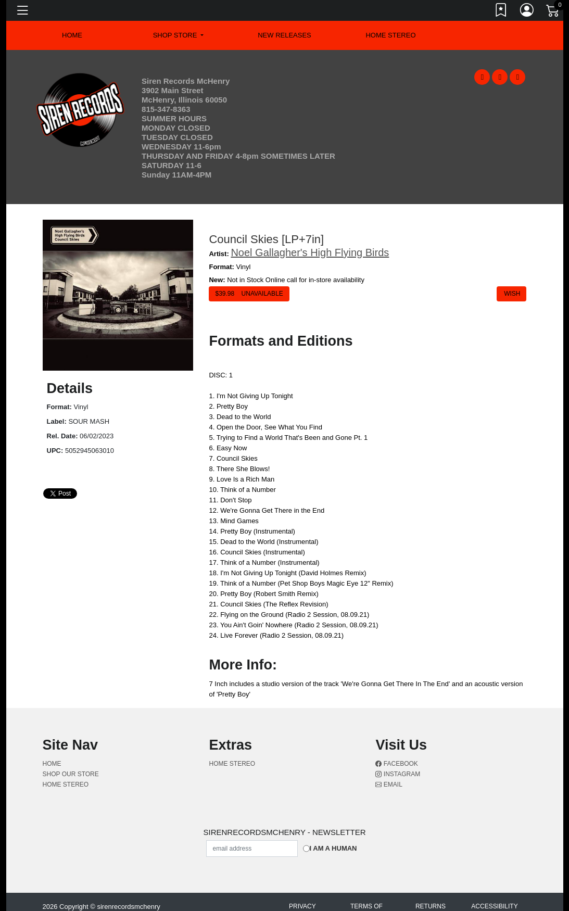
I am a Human (333, 848)
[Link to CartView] (553, 10)
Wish (511, 293)
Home (52, 763)
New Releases (284, 35)
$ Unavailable (249, 293)
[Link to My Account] (527, 12)
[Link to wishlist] (501, 12)
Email (388, 784)
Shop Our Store (71, 774)
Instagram (397, 774)
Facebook (396, 763)
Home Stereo (390, 35)
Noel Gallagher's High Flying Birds (310, 252)
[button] (178, 35)
